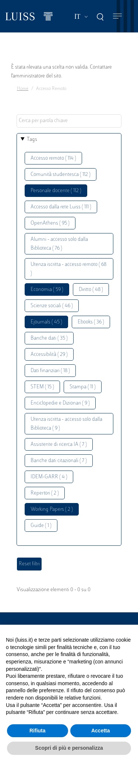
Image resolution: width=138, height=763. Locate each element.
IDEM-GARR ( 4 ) (49, 477)
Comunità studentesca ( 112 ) (61, 174)
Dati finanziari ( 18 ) (50, 371)
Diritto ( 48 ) (91, 289)
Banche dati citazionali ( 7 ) (59, 461)
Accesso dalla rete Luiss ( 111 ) (61, 207)
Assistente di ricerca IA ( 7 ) (59, 444)
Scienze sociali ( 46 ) (52, 306)
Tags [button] (32, 139)
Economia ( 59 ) (47, 289)
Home (22, 89)
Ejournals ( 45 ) (46, 322)
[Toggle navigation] (117, 16)
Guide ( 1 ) (41, 525)
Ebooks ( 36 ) (91, 322)
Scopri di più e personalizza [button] (69, 748)
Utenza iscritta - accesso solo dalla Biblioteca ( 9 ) (66, 424)
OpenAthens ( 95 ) (50, 223)
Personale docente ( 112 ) (56, 191)
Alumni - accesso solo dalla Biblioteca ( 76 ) (59, 244)
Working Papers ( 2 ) (52, 509)
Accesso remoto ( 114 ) (53, 158)
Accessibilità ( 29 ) (49, 354)
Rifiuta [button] (37, 730)
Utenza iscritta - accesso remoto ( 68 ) (68, 269)
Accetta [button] (100, 730)
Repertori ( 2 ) (45, 493)
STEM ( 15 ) (42, 387)
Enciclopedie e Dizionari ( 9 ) (60, 403)
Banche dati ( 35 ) (49, 338)
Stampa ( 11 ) (83, 387)
